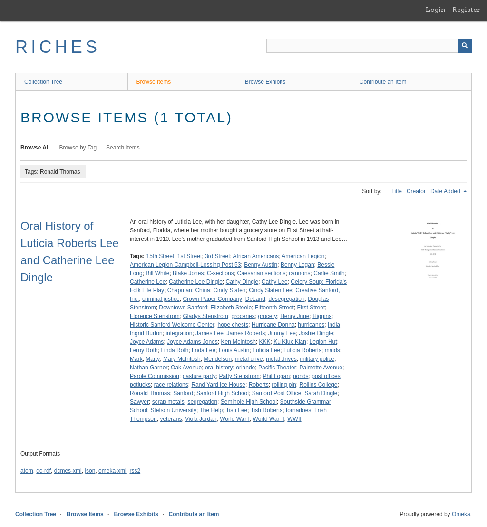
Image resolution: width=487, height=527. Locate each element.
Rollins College (318, 384)
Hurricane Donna (273, 324)
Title (396, 191)
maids (332, 350)
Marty (153, 359)
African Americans (256, 256)
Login (436, 9)
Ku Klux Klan (289, 341)
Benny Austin (260, 264)
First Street (311, 307)
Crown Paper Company (212, 299)
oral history (219, 367)
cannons (299, 273)
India (334, 324)
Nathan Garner (148, 367)
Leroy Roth (144, 350)
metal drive (249, 359)
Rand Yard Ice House (218, 384)
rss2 (134, 470)
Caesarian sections (261, 273)
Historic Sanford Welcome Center (172, 324)
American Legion (303, 256)
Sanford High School (222, 393)
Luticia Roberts (302, 350)
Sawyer (139, 401)
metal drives (281, 359)
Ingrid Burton (146, 333)
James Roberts (245, 333)
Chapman (179, 290)
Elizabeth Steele (231, 307)
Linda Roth (174, 350)
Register (466, 9)
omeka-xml (112, 470)
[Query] (369, 46)
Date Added (446, 191)
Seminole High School (249, 401)
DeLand (255, 299)
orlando (245, 367)
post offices (326, 376)
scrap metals (168, 401)
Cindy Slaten (229, 290)
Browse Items (153, 82)
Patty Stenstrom (239, 376)
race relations (171, 384)
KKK (265, 341)
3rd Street (217, 256)
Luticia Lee (266, 350)
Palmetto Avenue (320, 367)
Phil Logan (276, 376)
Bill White (157, 273)
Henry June (294, 316)
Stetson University (173, 410)
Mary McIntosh (182, 359)
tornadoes (298, 410)
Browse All (35, 147)
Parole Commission (154, 376)
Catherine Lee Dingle (196, 281)
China (202, 290)
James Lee (209, 333)
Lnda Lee (203, 350)
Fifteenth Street (274, 307)
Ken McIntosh (238, 341)
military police (317, 359)
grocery (267, 316)
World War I (235, 419)
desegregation (287, 299)
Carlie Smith (328, 273)
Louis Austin (234, 350)
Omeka (461, 514)
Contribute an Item (383, 82)
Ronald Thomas (150, 393)
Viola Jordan (201, 419)
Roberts (259, 384)
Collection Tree (43, 82)
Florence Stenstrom (155, 316)
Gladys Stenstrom (205, 316)
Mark (136, 359)
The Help (211, 410)
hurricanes (311, 324)
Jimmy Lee (282, 333)
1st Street (189, 256)
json (90, 470)
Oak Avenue (186, 367)
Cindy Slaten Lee (270, 290)
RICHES (57, 47)
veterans (171, 419)
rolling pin (284, 384)
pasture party (199, 376)
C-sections (220, 273)
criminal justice (161, 299)
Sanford (183, 393)
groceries (242, 316)
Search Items (123, 147)
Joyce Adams (147, 341)
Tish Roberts (267, 410)
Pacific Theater (277, 367)
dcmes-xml (68, 470)
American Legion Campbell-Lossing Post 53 (185, 264)
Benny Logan (297, 264)
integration (179, 333)
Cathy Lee (275, 281)
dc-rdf (43, 470)
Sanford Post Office (277, 393)
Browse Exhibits (265, 82)
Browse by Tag (78, 147)
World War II (268, 419)
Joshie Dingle (316, 333)
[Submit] (465, 46)
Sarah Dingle (320, 393)
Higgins (321, 316)
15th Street (160, 256)
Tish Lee (237, 410)
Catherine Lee (148, 281)
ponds (301, 376)
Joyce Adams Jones (192, 341)
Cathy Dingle (241, 281)
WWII (294, 419)
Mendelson (218, 359)
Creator (416, 191)
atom (26, 470)
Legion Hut (323, 341)
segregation (202, 401)
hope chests (233, 324)
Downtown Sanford (183, 307)
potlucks (140, 384)
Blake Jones (188, 273)
